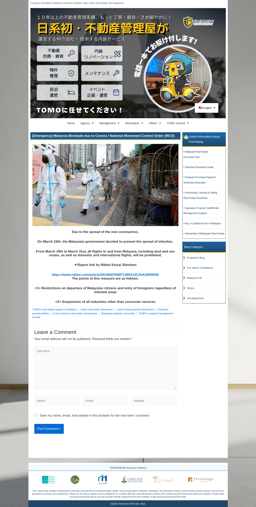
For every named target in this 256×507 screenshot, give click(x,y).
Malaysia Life (194, 280)
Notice (190, 290)
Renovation (139, 123)
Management (103, 123)
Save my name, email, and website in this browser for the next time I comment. (95, 420)
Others (170, 123)
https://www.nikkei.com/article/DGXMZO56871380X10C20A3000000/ (105, 275)
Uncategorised (195, 301)
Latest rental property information (135, 310)
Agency (70, 123)
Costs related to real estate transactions (75, 314)
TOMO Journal (204, 123)
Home (43, 123)
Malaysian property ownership (118, 314)
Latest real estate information (96, 310)
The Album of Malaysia (200, 269)
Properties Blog (195, 258)
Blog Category (193, 247)
